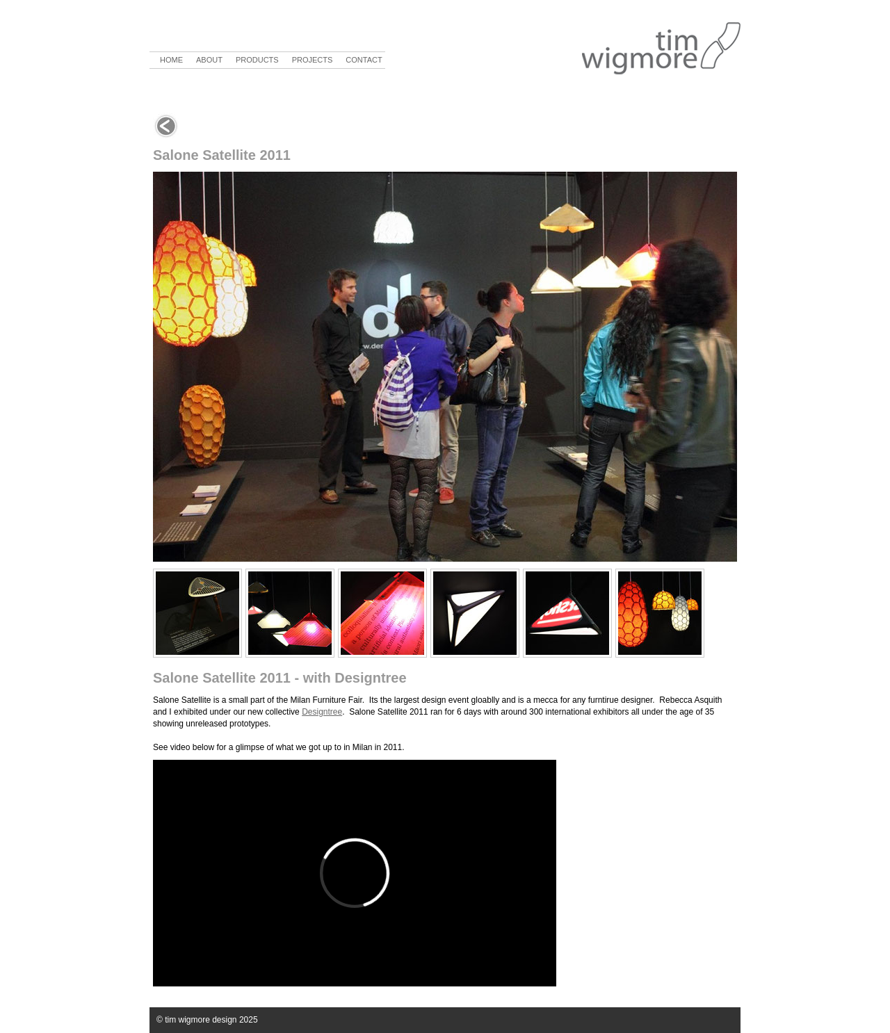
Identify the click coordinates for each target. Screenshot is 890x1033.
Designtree (322, 712)
